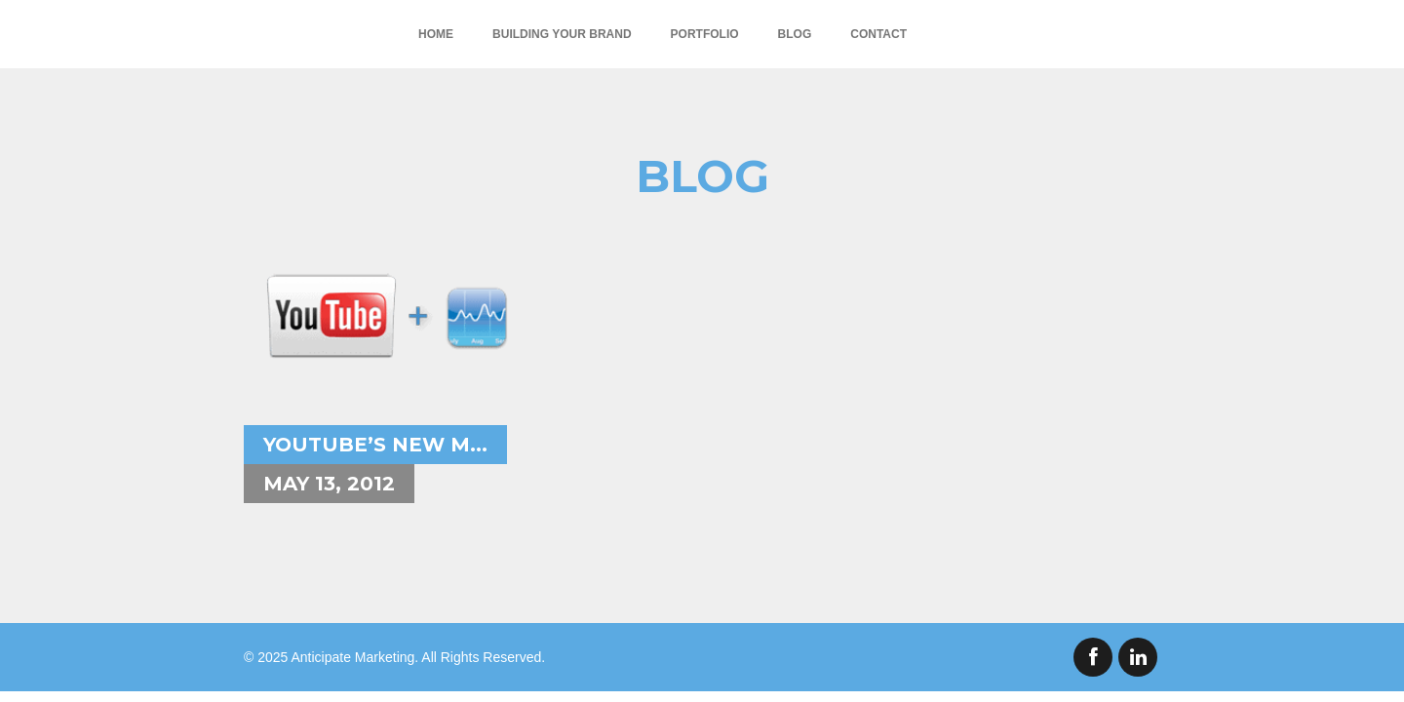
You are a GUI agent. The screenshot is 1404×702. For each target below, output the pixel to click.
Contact (878, 34)
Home (435, 34)
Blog (795, 34)
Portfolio (705, 34)
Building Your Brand (561, 34)
